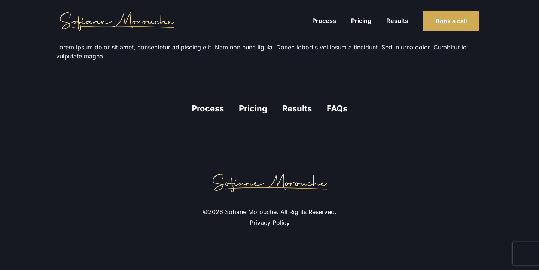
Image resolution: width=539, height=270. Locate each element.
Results (397, 20)
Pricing (361, 20)
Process (324, 20)
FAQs (337, 108)
